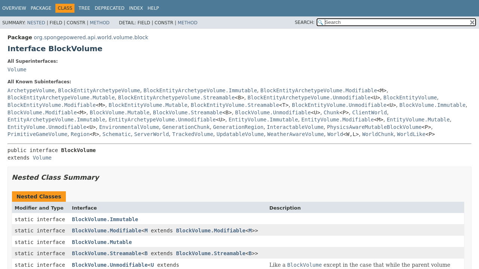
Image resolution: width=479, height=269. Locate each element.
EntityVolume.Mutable (418, 120)
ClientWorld (369, 112)
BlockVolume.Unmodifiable (273, 112)
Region (80, 134)
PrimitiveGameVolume (37, 134)
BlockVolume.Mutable (120, 112)
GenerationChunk (186, 127)
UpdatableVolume (240, 134)
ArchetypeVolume (31, 90)
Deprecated (110, 8)
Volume (17, 69)
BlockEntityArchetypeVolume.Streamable (176, 98)
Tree (84, 8)
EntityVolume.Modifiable (337, 120)
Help (153, 8)
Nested (36, 22)
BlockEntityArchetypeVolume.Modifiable (318, 90)
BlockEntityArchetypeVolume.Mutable (61, 98)
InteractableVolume (295, 127)
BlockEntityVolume (410, 98)
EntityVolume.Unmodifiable (46, 127)
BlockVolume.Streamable (187, 112)
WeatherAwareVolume (295, 134)
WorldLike (411, 134)
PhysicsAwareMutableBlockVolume (374, 127)
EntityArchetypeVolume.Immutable (56, 120)
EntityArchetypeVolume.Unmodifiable (162, 120)
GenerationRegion (238, 127)
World (335, 134)
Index (136, 8)
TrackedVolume (192, 134)
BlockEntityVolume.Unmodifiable (339, 105)
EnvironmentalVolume (129, 127)
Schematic (117, 134)
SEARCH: (305, 22)
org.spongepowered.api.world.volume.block (91, 37)
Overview (14, 8)
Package (41, 8)
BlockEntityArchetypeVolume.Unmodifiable (309, 98)
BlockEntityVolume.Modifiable (51, 105)
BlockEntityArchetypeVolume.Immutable (200, 90)
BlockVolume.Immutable (432, 105)
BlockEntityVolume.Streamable (235, 105)
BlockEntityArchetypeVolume (99, 90)
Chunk (331, 112)
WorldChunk (378, 134)
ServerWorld (151, 134)
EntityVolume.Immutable (263, 120)
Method (100, 22)
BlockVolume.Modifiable (42, 112)
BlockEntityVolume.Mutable (148, 105)
